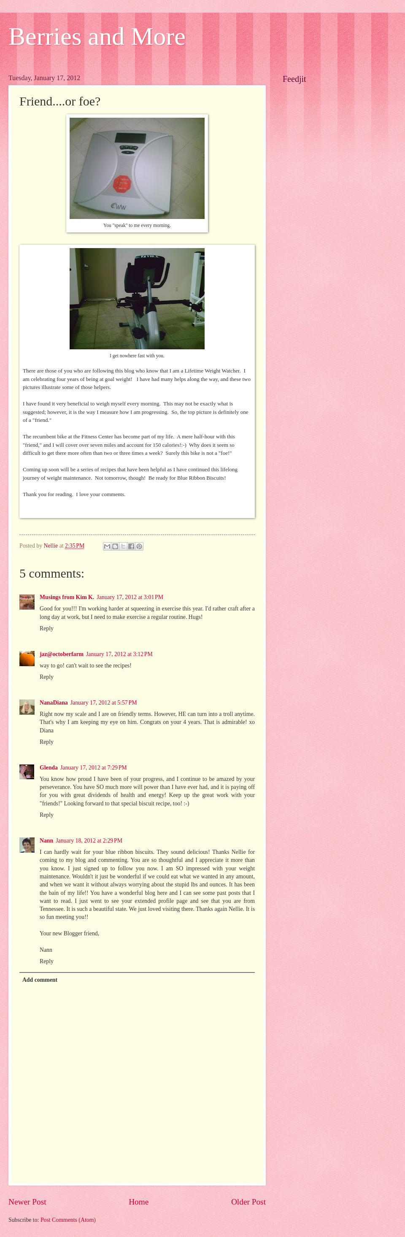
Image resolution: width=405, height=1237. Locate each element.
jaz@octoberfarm (62, 654)
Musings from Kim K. (67, 597)
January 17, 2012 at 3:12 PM (119, 654)
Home (138, 1201)
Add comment (39, 980)
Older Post (248, 1201)
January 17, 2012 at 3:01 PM (130, 597)
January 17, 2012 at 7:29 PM (93, 767)
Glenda (49, 767)
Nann (46, 840)
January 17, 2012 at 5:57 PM (103, 703)
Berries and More (97, 36)
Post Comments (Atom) (68, 1220)
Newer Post (27, 1201)
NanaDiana (54, 703)
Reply (47, 628)
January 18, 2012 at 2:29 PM (89, 840)
